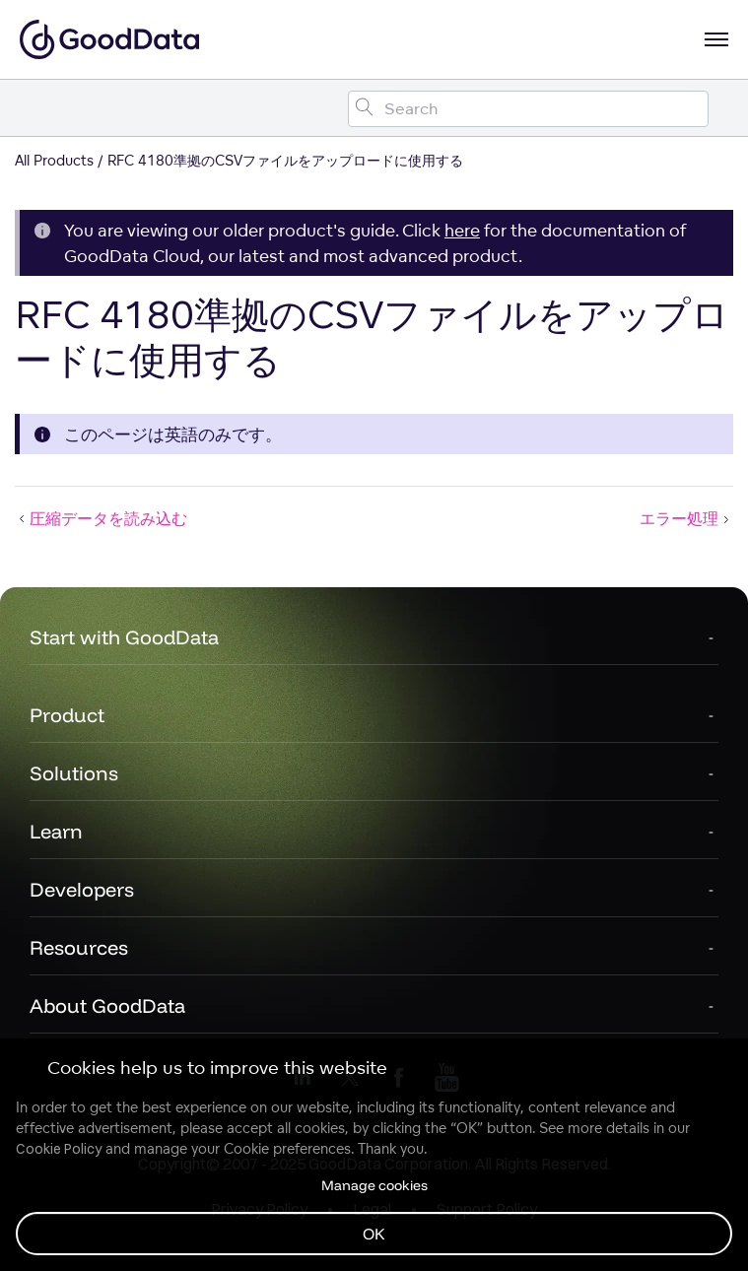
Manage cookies (374, 1185)
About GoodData (107, 1005)
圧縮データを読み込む (101, 518)
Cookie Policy (59, 1149)
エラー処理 (686, 518)
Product (67, 714)
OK (374, 1233)
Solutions (74, 773)
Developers (82, 889)
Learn (56, 831)
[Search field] (528, 109)
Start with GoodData (124, 637)
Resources (79, 947)
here (462, 230)
